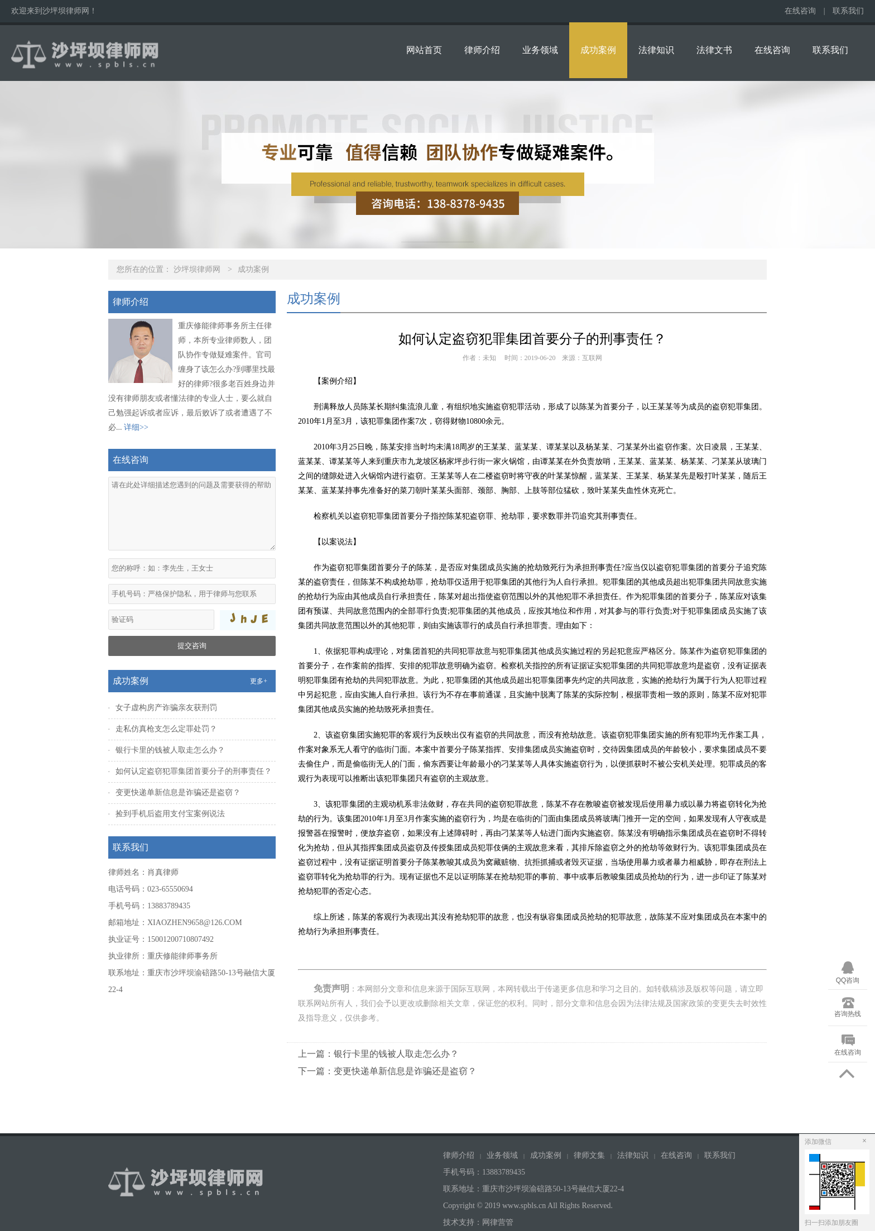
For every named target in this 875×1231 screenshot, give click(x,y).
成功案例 (598, 50)
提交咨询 (191, 645)
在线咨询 (800, 11)
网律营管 (497, 1222)
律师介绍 (482, 50)
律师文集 (589, 1155)
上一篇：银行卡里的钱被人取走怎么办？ (378, 1053)
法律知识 (656, 50)
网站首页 (424, 50)
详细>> (136, 427)
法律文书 (714, 50)
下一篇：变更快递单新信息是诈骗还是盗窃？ (387, 1071)
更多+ (258, 681)
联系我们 (848, 11)
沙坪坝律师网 (197, 269)
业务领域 (540, 50)
